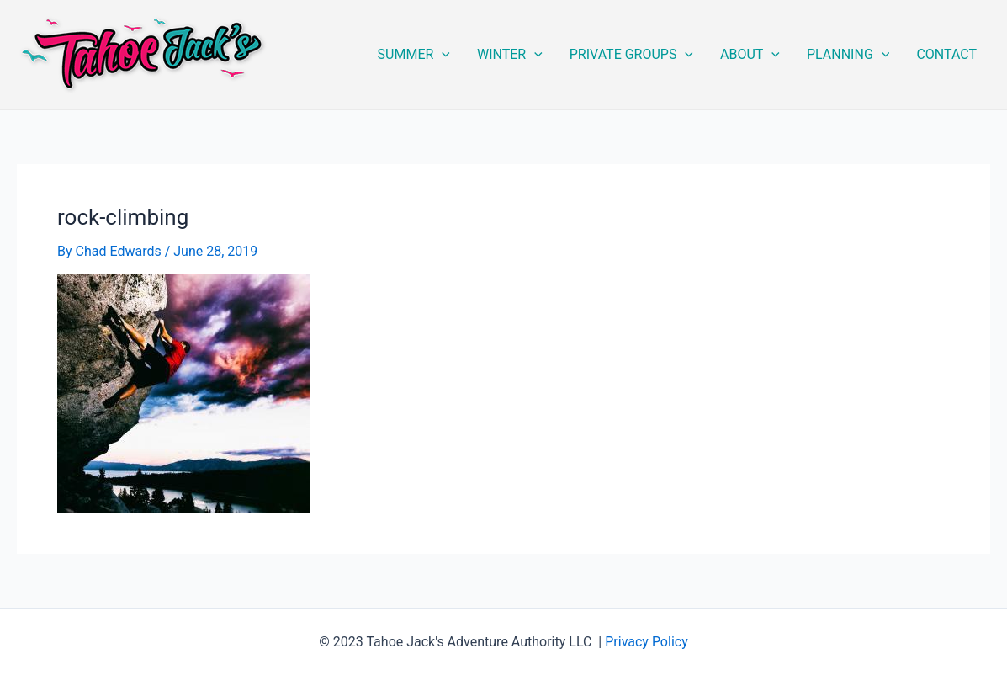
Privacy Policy (646, 642)
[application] (441, 54)
